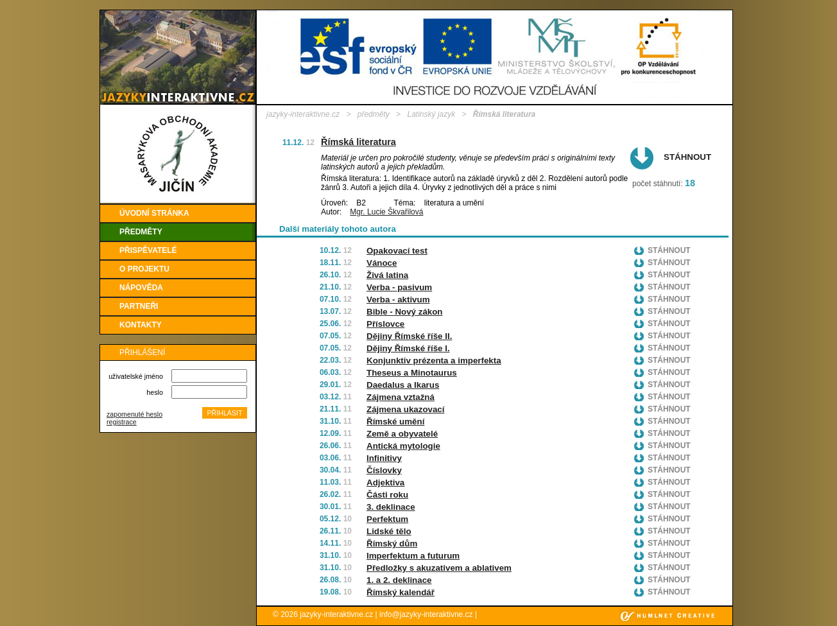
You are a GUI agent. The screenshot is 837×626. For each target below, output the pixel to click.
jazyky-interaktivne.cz (303, 114)
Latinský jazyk (431, 114)
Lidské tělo (389, 531)
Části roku (387, 495)
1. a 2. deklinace (399, 580)
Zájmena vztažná (401, 397)
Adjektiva (385, 482)
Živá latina (387, 275)
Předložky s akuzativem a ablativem (439, 568)
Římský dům (392, 543)
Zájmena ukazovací (406, 409)
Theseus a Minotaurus (412, 373)
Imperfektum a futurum (413, 556)
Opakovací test (397, 251)
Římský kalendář (401, 592)
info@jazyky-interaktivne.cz (426, 614)
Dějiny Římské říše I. (408, 348)
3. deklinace (391, 507)
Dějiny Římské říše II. (409, 336)
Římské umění (395, 421)
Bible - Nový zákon (405, 312)
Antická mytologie (403, 446)
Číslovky (384, 470)
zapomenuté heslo (134, 414)
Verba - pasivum (399, 287)
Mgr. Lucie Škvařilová (386, 211)
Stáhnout (687, 157)
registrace (122, 422)
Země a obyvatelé (402, 434)
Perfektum (387, 519)
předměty (374, 114)
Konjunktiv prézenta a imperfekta (434, 360)
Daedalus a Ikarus (403, 385)
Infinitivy (384, 458)
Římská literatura (358, 142)
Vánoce (382, 263)
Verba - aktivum (398, 299)
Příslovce (385, 324)
